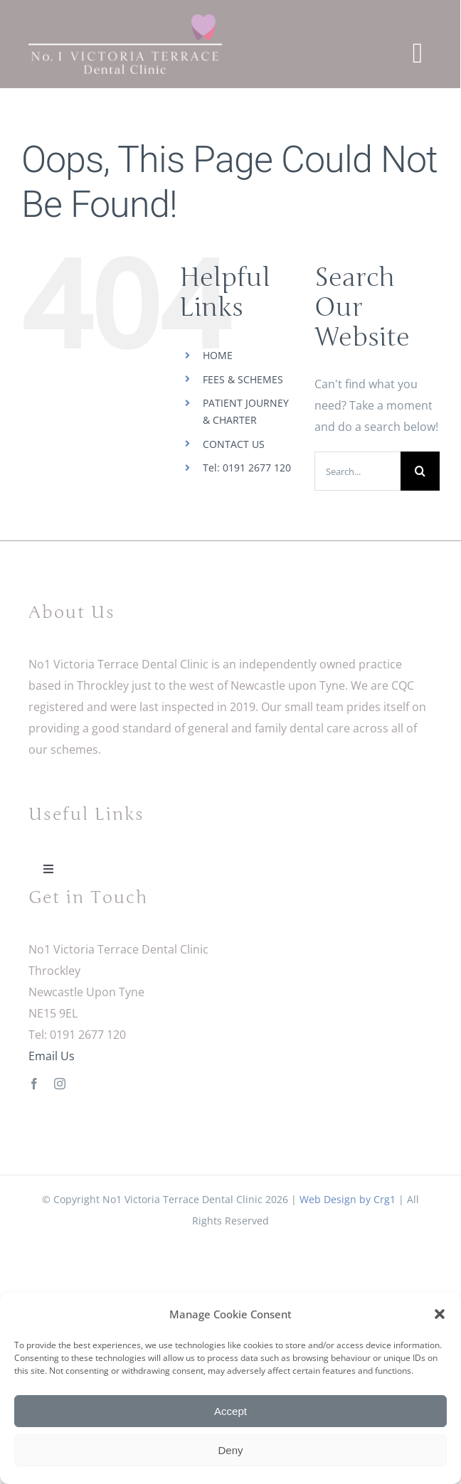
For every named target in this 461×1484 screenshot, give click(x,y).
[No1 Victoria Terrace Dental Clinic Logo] (125, 20)
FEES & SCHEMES (243, 379)
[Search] (420, 471)
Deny (230, 1450)
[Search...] (357, 471)
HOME (218, 355)
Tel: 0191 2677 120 (247, 467)
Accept (230, 1411)
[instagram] (59, 1083)
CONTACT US (234, 444)
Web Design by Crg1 (348, 1199)
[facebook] (34, 1083)
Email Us (51, 1056)
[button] (440, 1314)
